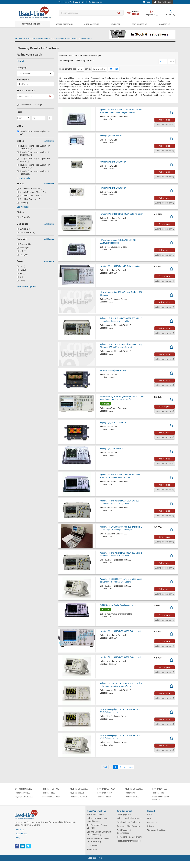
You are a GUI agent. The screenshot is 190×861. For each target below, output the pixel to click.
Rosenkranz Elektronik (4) (29, 195)
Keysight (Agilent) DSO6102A (113, 188)
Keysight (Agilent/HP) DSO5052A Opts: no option (121, 657)
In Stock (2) (23, 217)
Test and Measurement (39, 38)
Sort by (88, 69)
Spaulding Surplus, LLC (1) (30, 199)
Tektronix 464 (130, 793)
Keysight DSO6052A (106, 789)
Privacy (150, 826)
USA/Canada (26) (26, 232)
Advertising (92, 849)
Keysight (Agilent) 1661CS (111, 136)
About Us (19, 830)
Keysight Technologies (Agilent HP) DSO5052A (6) (33, 147)
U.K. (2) (21, 251)
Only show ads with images (30, 104)
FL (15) (21, 270)
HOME (23, 38)
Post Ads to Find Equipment (129, 837)
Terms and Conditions (156, 830)
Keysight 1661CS (159, 789)
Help (149, 818)
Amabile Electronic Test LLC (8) (32, 192)
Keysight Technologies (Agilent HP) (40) (33, 132)
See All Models (23, 178)
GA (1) (21, 273)
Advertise (115, 24)
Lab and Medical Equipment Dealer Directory (99, 833)
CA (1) (21, 266)
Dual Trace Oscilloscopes (79, 38)
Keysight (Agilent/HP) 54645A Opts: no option (120, 266)
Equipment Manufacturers (128, 826)
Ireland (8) (23, 248)
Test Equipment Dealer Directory (97, 826)
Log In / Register (164, 2)
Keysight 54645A (104, 793)
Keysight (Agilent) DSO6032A (113, 162)
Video (146, 2)
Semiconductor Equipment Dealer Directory (98, 840)
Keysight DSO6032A (79, 789)
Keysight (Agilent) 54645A (111, 448)
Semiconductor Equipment (128, 822)
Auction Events (91, 24)
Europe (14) (23, 229)
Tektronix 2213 (48, 793)
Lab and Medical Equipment (129, 818)
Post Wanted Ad (139, 24)
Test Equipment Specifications (124, 831)
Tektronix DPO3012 (78, 797)
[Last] (130, 767)
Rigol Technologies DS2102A (160, 798)
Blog (17, 837)
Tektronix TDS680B (50, 789)
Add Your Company (95, 814)
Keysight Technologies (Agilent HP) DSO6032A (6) (33, 153)
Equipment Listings (32, 24)
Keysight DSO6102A (134, 789)
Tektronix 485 (158, 793)
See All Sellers (23, 207)
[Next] (124, 767)
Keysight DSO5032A (24, 797)
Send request (164, 224)
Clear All (20, 61)
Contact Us (164, 24)
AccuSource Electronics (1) (30, 188)
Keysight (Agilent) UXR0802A (113, 422)
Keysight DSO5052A (51, 797)
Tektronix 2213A (104, 797)
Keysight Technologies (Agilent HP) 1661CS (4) (33, 172)
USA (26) (22, 255)
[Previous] (110, 767)
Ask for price (164, 120)
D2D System (92, 845)
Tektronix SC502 (132, 797)
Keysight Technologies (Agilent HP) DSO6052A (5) (33, 166)
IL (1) (20, 277)
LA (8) (21, 280)
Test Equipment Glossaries (129, 841)
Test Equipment (124, 814)
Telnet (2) (22, 203)
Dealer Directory (64, 24)
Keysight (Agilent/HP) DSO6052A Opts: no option (121, 214)
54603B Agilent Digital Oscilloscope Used (118, 605)
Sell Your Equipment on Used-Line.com (97, 819)
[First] (105, 767)
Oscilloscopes (58, 38)
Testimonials (21, 834)
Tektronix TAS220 (22, 793)
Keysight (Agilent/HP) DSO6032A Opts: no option (121, 631)
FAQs (149, 814)
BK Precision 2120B (23, 789)
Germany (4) (24, 244)
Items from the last (67, 69)
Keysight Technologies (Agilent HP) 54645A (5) (33, 160)
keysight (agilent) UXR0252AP (113, 370)
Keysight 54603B (77, 793)
